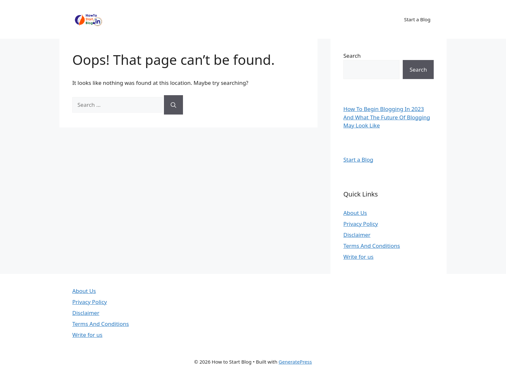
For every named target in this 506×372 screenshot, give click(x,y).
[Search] (173, 105)
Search (352, 55)
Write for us (358, 256)
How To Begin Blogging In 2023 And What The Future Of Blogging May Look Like (386, 117)
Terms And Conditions (371, 245)
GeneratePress (295, 361)
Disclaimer (356, 234)
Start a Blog (417, 19)
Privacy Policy (360, 223)
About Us (355, 212)
